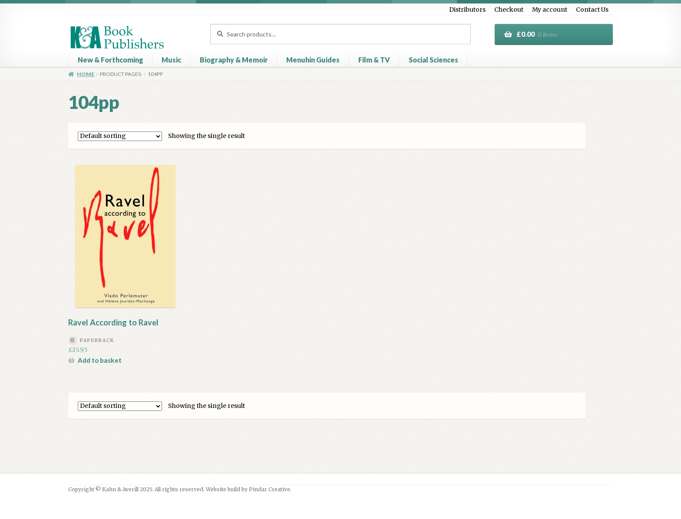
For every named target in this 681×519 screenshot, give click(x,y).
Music (171, 60)
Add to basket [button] (100, 360)
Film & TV (374, 60)
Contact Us (592, 9)
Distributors (467, 9)
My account (549, 9)
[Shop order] (120, 136)
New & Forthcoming (110, 60)
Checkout (508, 9)
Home (85, 74)
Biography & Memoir (234, 60)
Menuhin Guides (313, 60)
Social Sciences (433, 60)
